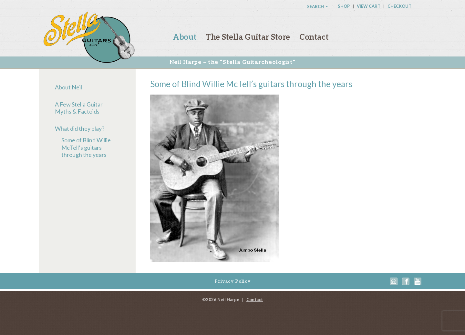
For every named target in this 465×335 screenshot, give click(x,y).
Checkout (399, 6)
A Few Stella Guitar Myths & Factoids (79, 108)
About (184, 37)
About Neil (68, 87)
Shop (344, 6)
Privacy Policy (232, 281)
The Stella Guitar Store (248, 37)
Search (316, 6)
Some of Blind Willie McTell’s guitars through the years (86, 147)
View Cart (368, 6)
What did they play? (79, 128)
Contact (313, 37)
